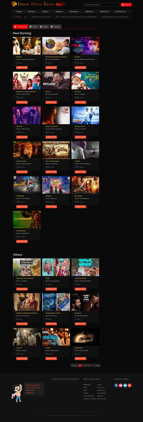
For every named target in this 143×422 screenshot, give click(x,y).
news (46, 11)
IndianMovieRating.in (73, 415)
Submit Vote (22, 67)
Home (99, 384)
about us (104, 11)
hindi (32, 26)
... (93, 365)
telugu (55, 26)
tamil (43, 26)
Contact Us (101, 390)
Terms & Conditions (90, 399)
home (19, 11)
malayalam (19, 26)
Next (98, 365)
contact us (120, 11)
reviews (74, 11)
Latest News (101, 393)
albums (89, 11)
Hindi (85, 390)
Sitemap (100, 396)
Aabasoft (92, 415)
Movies (32, 11)
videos (59, 11)
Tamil (85, 387)
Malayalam (86, 384)
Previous (75, 365)
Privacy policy (101, 399)
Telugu (85, 393)
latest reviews (88, 396)
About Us (100, 387)
